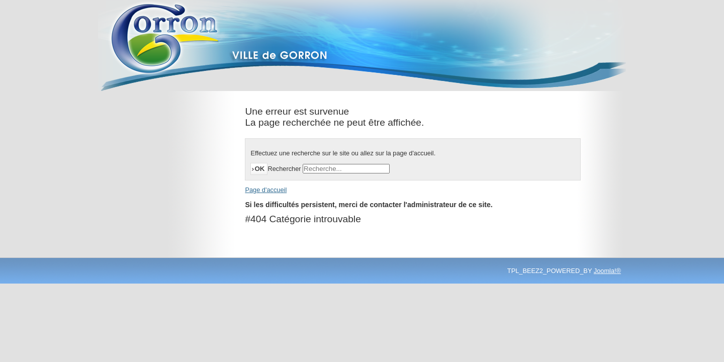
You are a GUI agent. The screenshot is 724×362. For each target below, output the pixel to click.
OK (259, 168)
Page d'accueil (266, 190)
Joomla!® (607, 271)
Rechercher (284, 168)
